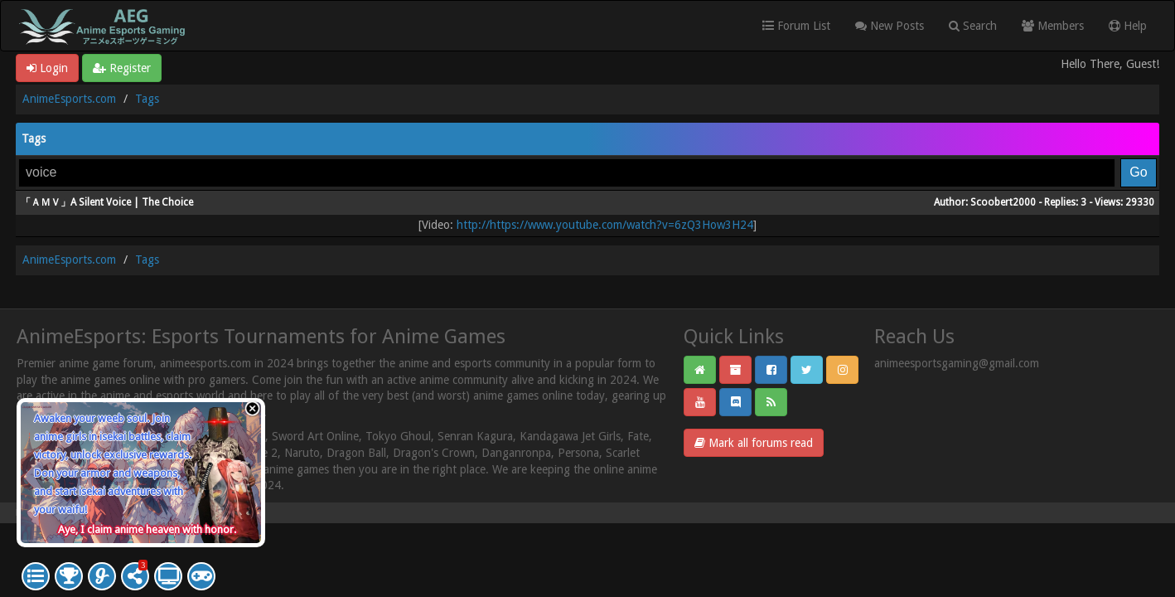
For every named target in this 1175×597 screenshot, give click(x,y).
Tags (147, 98)
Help (1128, 25)
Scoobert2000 (1003, 202)
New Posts (889, 25)
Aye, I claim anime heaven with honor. (147, 529)
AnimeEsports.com (69, 98)
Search (973, 25)
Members (1053, 25)
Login (47, 68)
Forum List (796, 25)
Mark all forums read (753, 442)
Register (122, 68)
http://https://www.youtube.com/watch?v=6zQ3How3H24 (605, 224)
